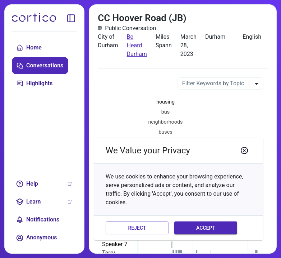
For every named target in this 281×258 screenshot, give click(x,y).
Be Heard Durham (137, 45)
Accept (205, 228)
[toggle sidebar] (71, 18)
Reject (137, 228)
